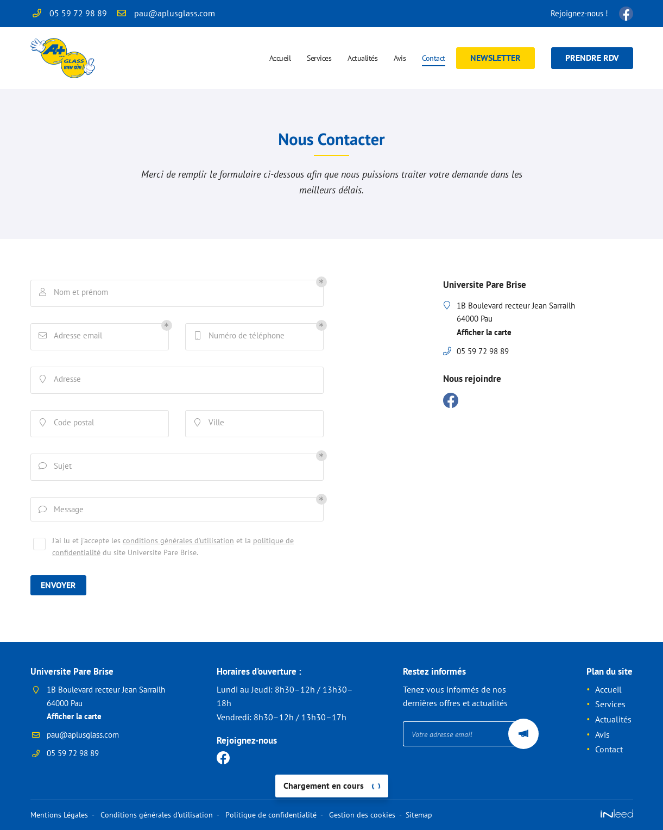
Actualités (362, 58)
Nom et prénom (74, 293)
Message (62, 510)
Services (319, 58)
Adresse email (71, 336)
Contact (433, 58)
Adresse (61, 380)
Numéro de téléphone (240, 336)
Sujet (56, 467)
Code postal (67, 423)
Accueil (280, 58)
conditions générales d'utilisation (178, 543)
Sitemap (418, 815)
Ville (210, 423)
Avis (400, 58)
